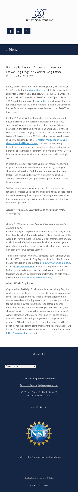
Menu (12, 49)
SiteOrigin (36, 485)
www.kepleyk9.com (24, 266)
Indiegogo (45, 101)
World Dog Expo (37, 90)
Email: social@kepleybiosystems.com (39, 385)
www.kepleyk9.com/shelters (36, 277)
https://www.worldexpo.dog (55, 262)
